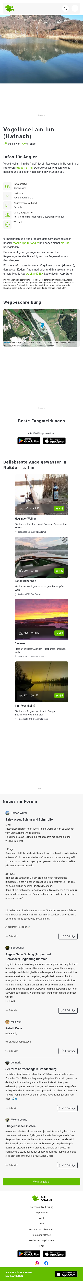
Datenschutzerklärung (41, 1207)
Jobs (41, 1223)
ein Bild (65, 243)
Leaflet (7, 342)
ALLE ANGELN (34, 273)
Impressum (42, 1212)
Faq (41, 1246)
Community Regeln (41, 1235)
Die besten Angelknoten (41, 1240)
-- (14, 226)
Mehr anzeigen (41, 1181)
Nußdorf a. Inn (24, 167)
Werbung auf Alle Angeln (41, 1229)
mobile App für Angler (26, 243)
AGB (41, 1218)
